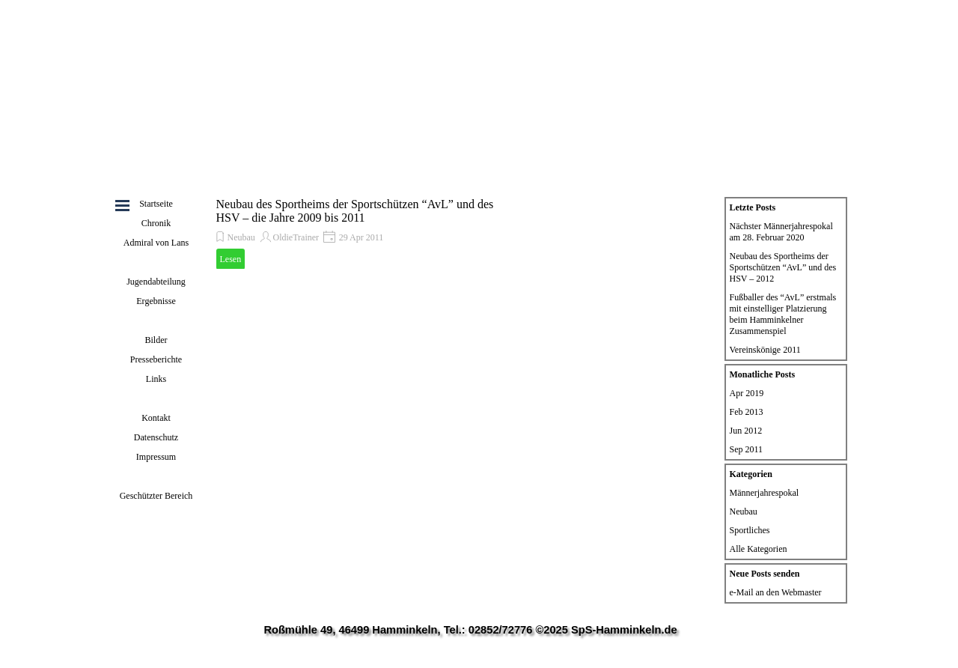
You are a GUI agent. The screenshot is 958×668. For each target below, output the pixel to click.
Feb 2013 (746, 412)
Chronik (156, 223)
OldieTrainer (296, 237)
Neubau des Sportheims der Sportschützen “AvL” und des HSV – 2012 (783, 267)
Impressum (156, 457)
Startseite (156, 203)
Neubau (241, 237)
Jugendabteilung (156, 281)
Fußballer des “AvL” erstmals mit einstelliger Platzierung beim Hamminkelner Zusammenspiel (783, 314)
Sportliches (750, 530)
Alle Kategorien (758, 549)
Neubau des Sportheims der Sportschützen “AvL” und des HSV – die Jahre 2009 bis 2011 (355, 211)
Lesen (231, 259)
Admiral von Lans (156, 242)
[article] (358, 233)
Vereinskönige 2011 (765, 349)
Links (156, 379)
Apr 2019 (747, 393)
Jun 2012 (746, 430)
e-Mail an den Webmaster (776, 592)
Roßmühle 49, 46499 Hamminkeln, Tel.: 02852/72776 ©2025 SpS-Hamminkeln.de (470, 630)
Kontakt (156, 418)
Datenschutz (156, 437)
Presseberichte (156, 359)
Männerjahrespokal (764, 493)
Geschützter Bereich (156, 496)
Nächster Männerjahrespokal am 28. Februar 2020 (781, 232)
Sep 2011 (746, 449)
